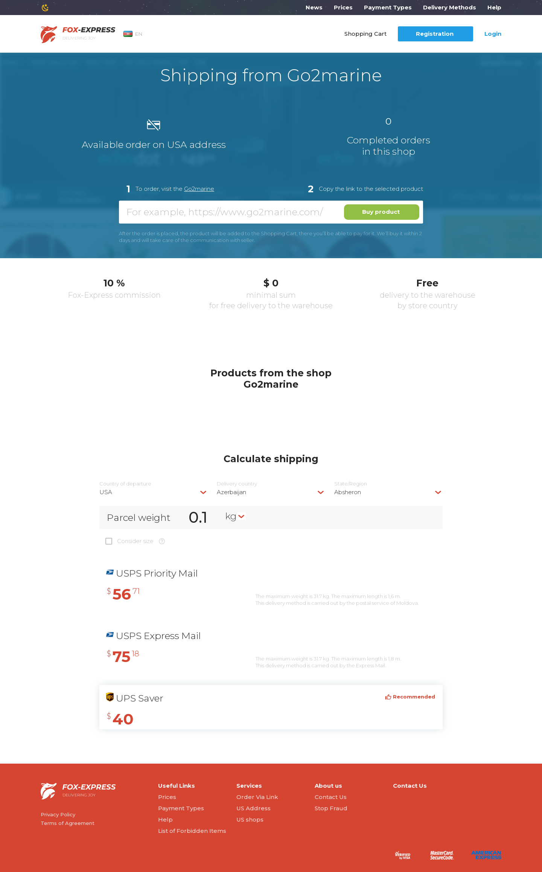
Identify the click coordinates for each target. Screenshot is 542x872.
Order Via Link (257, 796)
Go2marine (199, 188)
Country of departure (125, 483)
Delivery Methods (449, 7)
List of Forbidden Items (192, 830)
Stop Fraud (331, 808)
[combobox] (153, 492)
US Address (253, 808)
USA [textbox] (105, 492)
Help (494, 7)
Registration (435, 33)
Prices (343, 7)
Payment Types (388, 7)
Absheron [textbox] (347, 492)
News (314, 7)
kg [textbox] (231, 516)
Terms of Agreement (67, 823)
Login (492, 33)
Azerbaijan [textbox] (231, 492)
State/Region (350, 483)
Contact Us (331, 796)
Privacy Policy (58, 814)
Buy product (381, 211)
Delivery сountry (237, 483)
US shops (249, 819)
